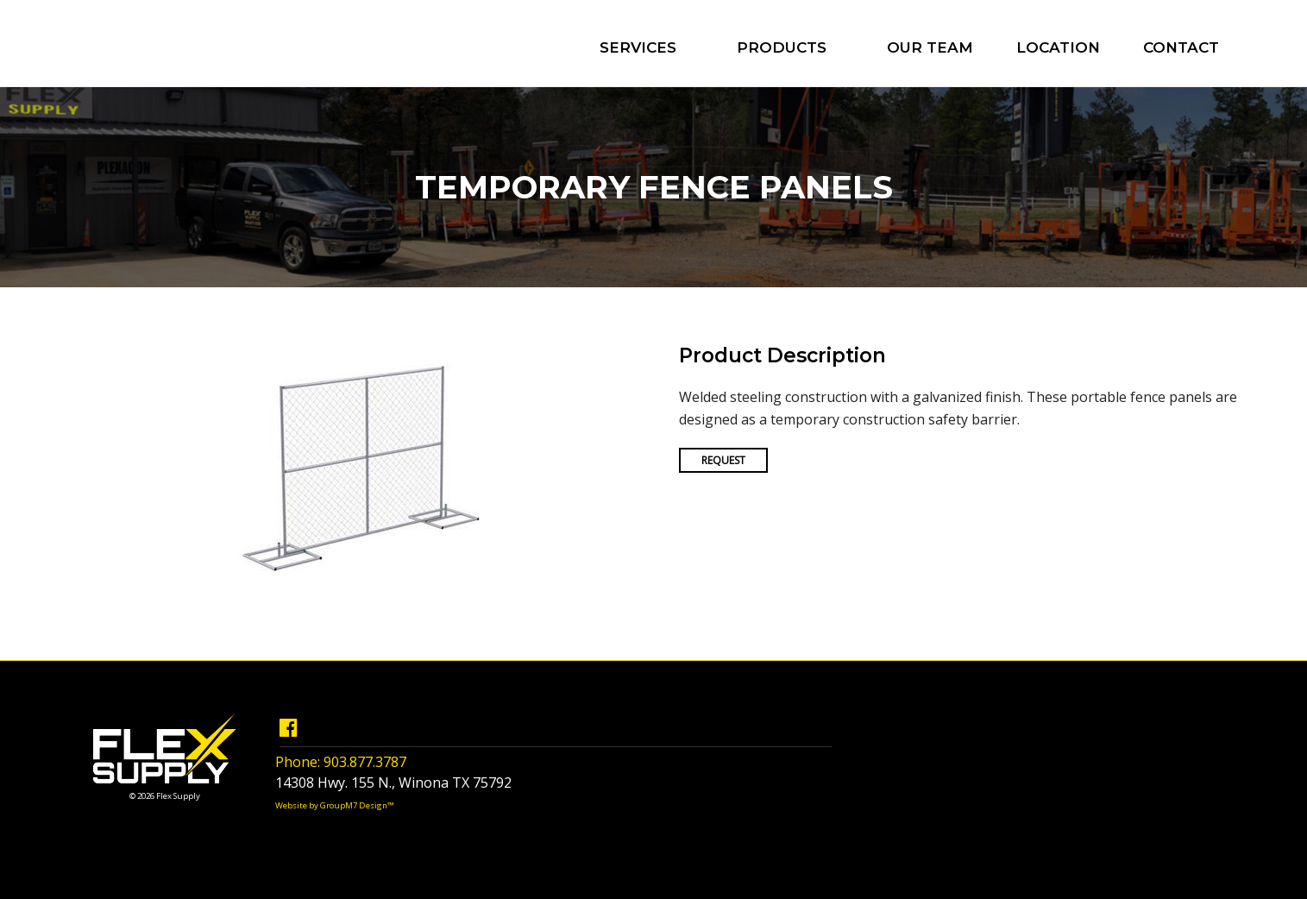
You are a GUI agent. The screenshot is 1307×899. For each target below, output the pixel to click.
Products (781, 47)
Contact (1181, 47)
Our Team (930, 47)
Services (638, 47)
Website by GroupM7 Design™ (334, 805)
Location (1058, 47)
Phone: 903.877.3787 (340, 761)
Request (723, 460)
